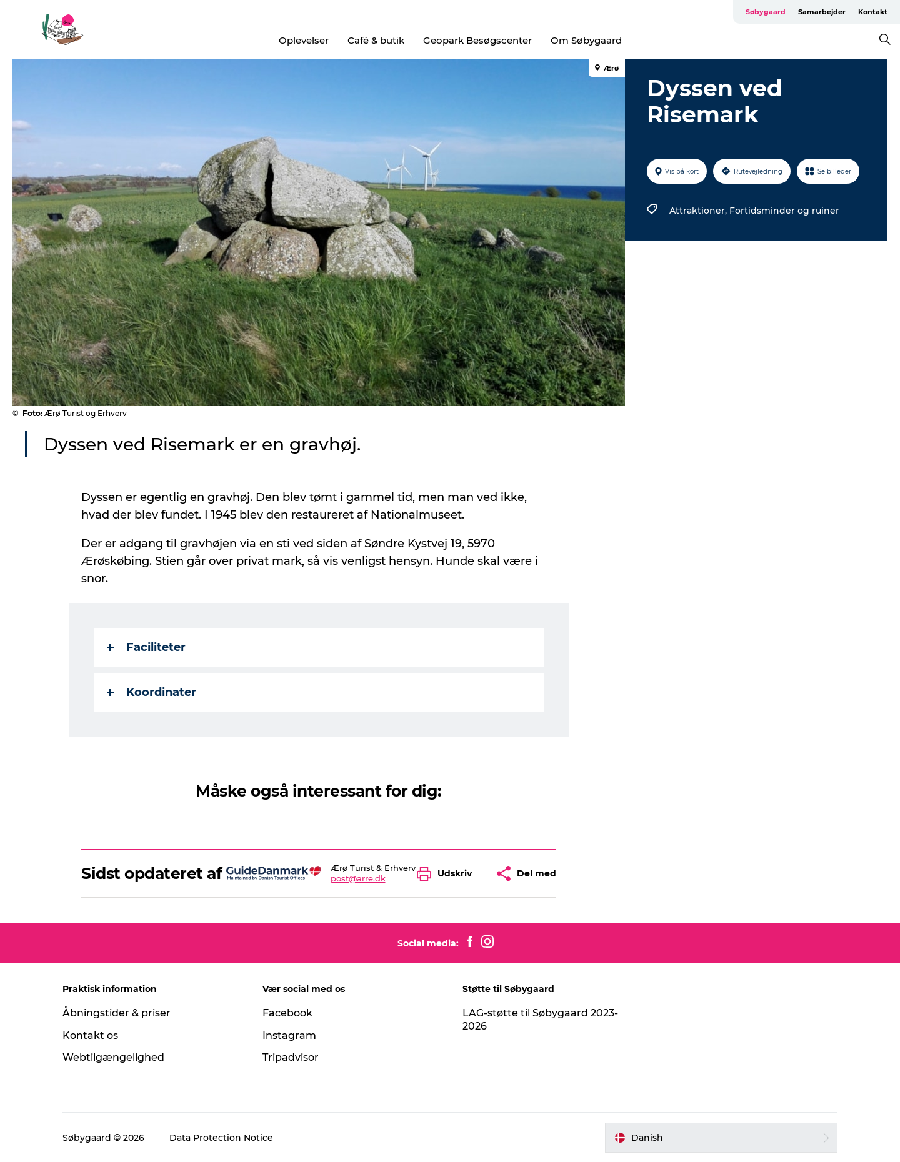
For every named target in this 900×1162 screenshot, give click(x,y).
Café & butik (376, 40)
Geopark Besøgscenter (477, 40)
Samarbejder (822, 11)
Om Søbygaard (586, 40)
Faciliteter (146, 647)
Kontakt (873, 11)
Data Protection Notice (221, 1137)
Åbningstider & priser (116, 1013)
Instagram (289, 1035)
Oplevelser (304, 40)
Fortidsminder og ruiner (784, 210)
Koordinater (151, 692)
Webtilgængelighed (113, 1057)
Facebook (287, 1013)
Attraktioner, (699, 210)
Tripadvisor (290, 1057)
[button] (447, 874)
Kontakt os (90, 1035)
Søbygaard (766, 11)
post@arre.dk (358, 878)
